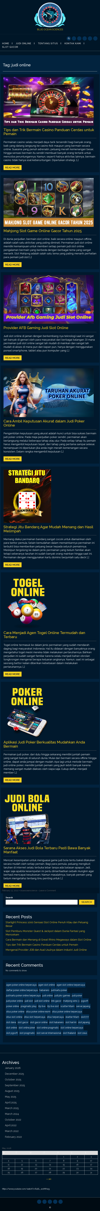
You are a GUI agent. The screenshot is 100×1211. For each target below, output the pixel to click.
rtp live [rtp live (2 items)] (41, 1006)
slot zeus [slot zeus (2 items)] (82, 1033)
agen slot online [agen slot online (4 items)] (46, 985)
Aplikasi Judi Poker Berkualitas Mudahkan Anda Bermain (44, 744)
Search (9, 897)
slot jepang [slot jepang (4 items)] (84, 1022)
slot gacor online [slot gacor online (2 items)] (38, 1022)
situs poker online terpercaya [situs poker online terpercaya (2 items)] (67, 1011)
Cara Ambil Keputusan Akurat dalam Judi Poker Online (44, 423)
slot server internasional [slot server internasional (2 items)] (49, 1033)
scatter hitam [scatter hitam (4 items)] (67, 1006)
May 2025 (10, 1096)
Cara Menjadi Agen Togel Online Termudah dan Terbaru (44, 635)
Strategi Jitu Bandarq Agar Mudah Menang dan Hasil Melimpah (48, 529)
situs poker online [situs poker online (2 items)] (15, 1011)
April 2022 (10, 1125)
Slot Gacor (10, 47)
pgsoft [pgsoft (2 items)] (84, 1001)
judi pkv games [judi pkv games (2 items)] (62, 995)
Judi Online (23, 43)
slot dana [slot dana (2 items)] (11, 1022)
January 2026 (13, 1067)
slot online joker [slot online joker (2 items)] (27, 1027)
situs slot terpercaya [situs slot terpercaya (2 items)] (34, 1017)
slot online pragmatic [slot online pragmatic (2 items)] (48, 1027)
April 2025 (11, 1102)
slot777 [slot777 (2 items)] (85, 1017)
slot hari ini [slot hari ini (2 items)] (70, 1022)
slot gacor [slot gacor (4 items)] (23, 1022)
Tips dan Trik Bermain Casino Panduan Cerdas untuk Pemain (49, 132)
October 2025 (13, 1079)
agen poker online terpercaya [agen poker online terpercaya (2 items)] (21, 985)
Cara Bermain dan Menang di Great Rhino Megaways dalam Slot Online (48, 939)
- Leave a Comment (47, 890)
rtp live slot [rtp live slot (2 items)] (53, 1006)
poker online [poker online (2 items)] (12, 1006)
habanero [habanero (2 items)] (44, 990)
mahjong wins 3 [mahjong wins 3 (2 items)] (71, 1001)
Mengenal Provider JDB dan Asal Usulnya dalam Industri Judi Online (46, 949)
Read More (12, 167)
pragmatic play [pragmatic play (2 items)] (28, 1006)
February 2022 (13, 1136)
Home (5, 43)
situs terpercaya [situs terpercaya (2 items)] (55, 1017)
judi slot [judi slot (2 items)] (29, 1001)
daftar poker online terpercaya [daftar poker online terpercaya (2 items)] (22, 990)
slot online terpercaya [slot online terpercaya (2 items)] (72, 1027)
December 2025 (14, 1073)
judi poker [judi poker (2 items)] (77, 995)
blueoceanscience (28, 890)
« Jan (48, 1179)
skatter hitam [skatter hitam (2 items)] (72, 1017)
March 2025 (12, 1108)
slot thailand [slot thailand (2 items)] (69, 1033)
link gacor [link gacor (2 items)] (56, 1001)
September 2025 (15, 1085)
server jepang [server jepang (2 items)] (83, 1006)
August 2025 (12, 1090)
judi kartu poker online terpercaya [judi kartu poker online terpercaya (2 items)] (23, 995)
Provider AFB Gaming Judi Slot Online (36, 328)
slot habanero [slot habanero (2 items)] (56, 1022)
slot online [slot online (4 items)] (11, 1027)
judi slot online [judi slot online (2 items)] (42, 1001)
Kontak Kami (73, 43)
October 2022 (13, 1119)
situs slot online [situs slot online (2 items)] (14, 1017)
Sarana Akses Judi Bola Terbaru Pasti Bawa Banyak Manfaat (47, 850)
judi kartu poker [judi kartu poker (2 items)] (59, 990)
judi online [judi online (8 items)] (47, 995)
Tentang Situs (48, 43)
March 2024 (12, 1113)
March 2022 (12, 1131)
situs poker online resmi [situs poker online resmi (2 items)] (38, 1011)
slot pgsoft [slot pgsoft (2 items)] (12, 1033)
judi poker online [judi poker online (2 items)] (14, 1001)
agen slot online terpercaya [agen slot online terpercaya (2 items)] (71, 985)
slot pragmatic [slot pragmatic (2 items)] (27, 1033)
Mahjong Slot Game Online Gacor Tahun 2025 (43, 231)
